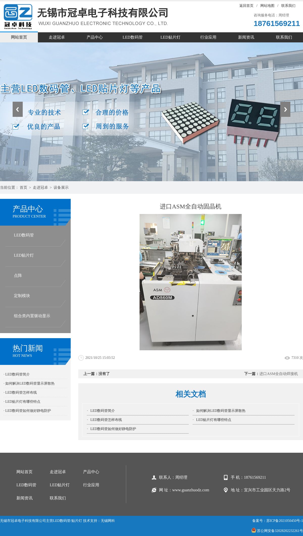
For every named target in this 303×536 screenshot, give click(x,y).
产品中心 (95, 37)
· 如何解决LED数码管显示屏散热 (29, 383)
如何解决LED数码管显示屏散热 (220, 411)
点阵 (18, 275)
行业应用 (208, 37)
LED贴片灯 (170, 37)
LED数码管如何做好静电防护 (113, 429)
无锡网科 (108, 521)
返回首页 (246, 6)
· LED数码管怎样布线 (20, 392)
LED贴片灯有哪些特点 (213, 420)
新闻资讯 (246, 37)
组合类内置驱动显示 (32, 316)
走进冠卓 (57, 37)
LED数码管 (132, 37)
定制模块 (22, 295)
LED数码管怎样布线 (106, 420)
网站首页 (19, 37)
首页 (23, 187)
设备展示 (61, 187)
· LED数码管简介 (17, 374)
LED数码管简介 (102, 411)
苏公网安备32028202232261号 (277, 531)
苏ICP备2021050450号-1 (284, 521)
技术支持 (90, 521)
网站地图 (267, 6)
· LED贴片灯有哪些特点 (22, 402)
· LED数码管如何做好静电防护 (27, 411)
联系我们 (288, 6)
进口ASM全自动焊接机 (278, 374)
